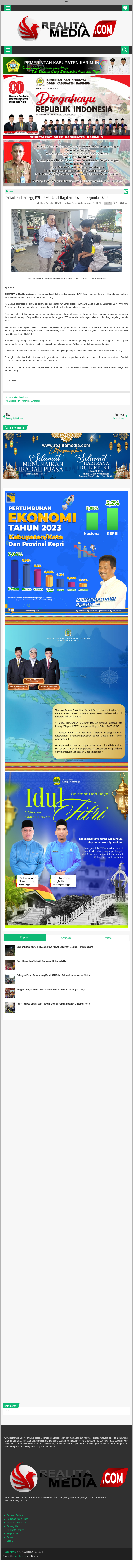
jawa (11, 191)
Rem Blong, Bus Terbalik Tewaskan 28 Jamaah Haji (42, 961)
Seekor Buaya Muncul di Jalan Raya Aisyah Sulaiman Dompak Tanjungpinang (55, 947)
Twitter (22, 401)
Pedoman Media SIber (17, 1519)
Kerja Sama (12, 1533)
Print (116, 203)
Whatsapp (34, 401)
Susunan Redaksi (15, 1515)
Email (124, 203)
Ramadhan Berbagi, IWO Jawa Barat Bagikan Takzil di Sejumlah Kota (56, 197)
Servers (10, 1537)
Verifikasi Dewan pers (17, 1522)
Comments (66, 938)
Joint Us (10, 1541)
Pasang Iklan (13, 1526)
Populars (24, 937)
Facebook (11, 401)
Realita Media (9, 1552)
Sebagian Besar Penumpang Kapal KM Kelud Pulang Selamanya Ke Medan (53, 975)
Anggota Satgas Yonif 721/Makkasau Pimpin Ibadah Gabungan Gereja (51, 989)
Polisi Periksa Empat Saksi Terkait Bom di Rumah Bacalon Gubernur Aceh (53, 1004)
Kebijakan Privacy (15, 1530)
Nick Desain (20, 1556)
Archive (108, 938)
